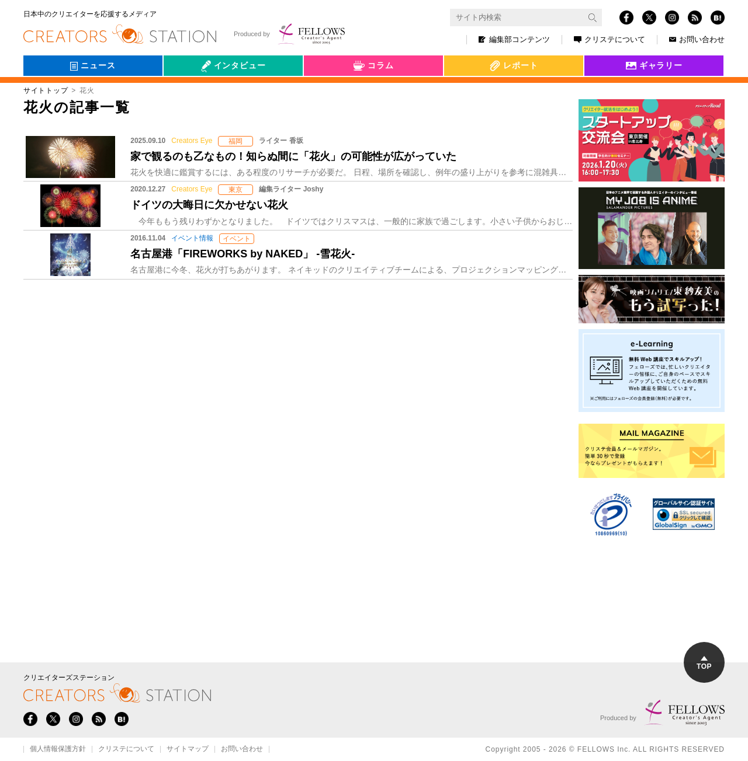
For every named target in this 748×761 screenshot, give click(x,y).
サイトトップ (45, 90)
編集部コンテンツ (514, 39)
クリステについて (609, 39)
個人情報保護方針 (58, 749)
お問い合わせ (697, 39)
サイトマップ (188, 749)
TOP (704, 663)
